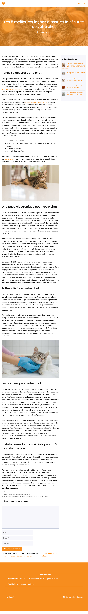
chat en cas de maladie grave (36, 102)
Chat (5, 492)
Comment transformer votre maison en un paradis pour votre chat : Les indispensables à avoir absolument (73, 66)
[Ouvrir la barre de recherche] (79, 3)
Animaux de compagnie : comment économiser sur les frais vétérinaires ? (26, 496)
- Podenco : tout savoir (16, 579)
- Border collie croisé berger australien (43, 579)
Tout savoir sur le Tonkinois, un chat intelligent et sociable (75, 93)
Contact (80, 597)
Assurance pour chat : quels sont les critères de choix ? (76, 86)
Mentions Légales (69, 597)
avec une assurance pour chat (13, 89)
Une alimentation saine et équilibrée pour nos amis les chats (74, 80)
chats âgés (9, 159)
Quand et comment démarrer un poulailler (17, 494)
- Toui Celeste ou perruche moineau (20, 584)
